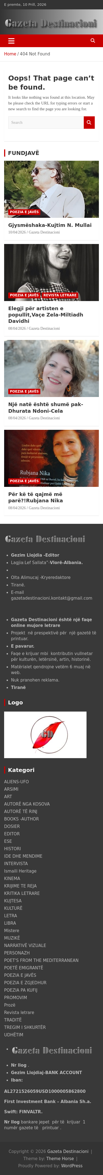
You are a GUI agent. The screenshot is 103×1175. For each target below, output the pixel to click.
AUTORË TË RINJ (20, 811)
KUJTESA (13, 900)
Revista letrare (60, 295)
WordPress (72, 1165)
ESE (8, 841)
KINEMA (12, 878)
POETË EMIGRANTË (23, 967)
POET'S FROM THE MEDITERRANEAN (41, 960)
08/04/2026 (17, 328)
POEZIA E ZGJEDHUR (25, 982)
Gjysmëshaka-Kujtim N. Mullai (50, 225)
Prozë (9, 1005)
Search (89, 122)
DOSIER (12, 826)
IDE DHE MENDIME (23, 856)
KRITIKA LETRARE (22, 893)
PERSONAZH (17, 953)
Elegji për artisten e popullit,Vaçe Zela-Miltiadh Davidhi (45, 314)
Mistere (11, 930)
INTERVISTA (16, 863)
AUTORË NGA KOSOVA (27, 804)
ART (8, 796)
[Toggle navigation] (11, 40)
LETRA (10, 915)
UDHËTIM (13, 1034)
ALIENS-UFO (16, 781)
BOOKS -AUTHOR (21, 819)
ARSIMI (11, 789)
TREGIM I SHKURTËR (25, 1027)
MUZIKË (12, 938)
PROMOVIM (15, 997)
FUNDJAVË (23, 153)
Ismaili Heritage (20, 871)
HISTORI (12, 848)
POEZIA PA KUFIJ (20, 990)
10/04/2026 (17, 232)
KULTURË (13, 908)
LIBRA (10, 923)
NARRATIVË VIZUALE (25, 945)
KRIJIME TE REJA (20, 886)
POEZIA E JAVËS (24, 212)
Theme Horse (60, 1158)
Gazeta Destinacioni (44, 232)
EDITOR (12, 833)
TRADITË (13, 1020)
